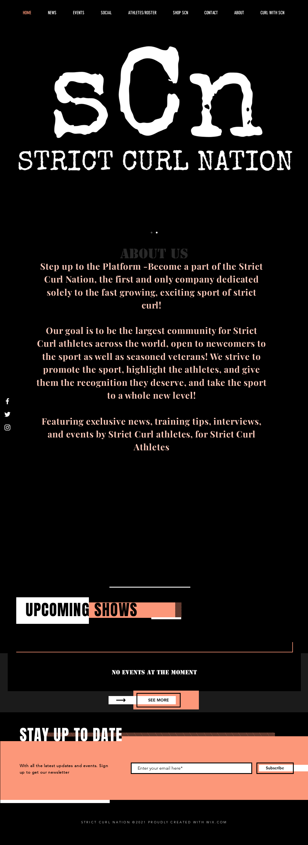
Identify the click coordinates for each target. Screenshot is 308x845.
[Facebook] (7, 401)
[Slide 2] (157, 232)
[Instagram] (7, 427)
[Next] (278, 134)
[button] (239, 13)
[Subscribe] (275, 768)
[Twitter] (7, 414)
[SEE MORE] (158, 700)
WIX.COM (216, 822)
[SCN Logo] (151, 232)
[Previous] (30, 134)
